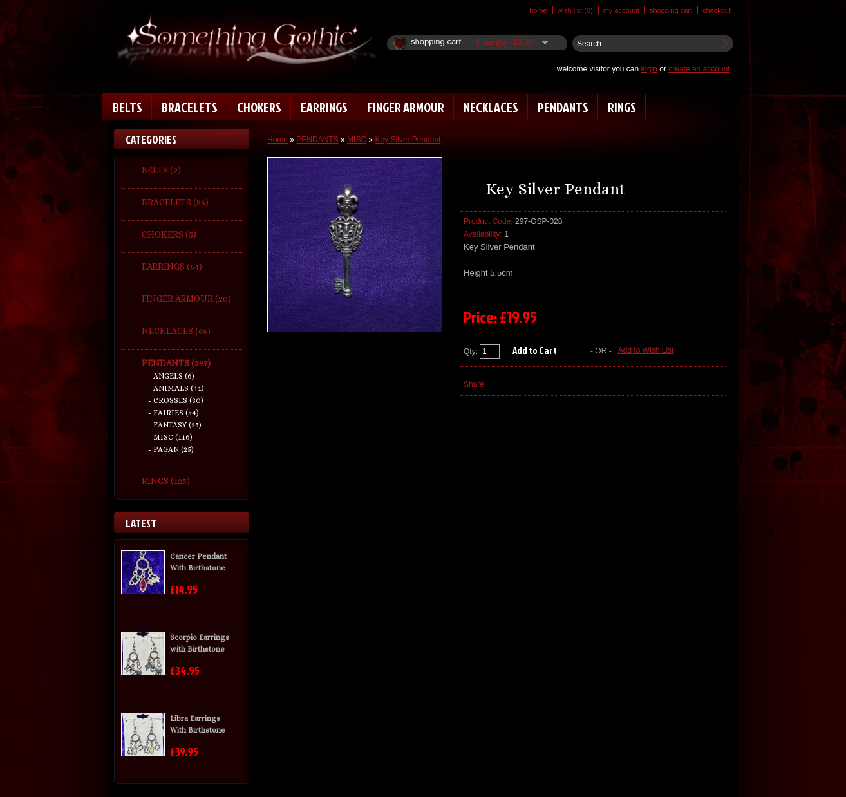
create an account (698, 68)
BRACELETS (190, 107)
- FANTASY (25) (175, 424)
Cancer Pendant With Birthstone (198, 562)
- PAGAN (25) (171, 449)
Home (538, 10)
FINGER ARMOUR (405, 107)
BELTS (127, 107)
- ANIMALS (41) (176, 388)
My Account (621, 10)
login (649, 68)
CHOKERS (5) (169, 234)
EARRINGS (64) (172, 266)
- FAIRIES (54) (173, 412)
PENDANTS (563, 107)
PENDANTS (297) (176, 363)
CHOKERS (259, 107)
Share (474, 384)
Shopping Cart (671, 10)
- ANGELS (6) (171, 375)
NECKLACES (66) (176, 331)
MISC (356, 139)
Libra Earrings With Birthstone (197, 724)
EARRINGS (324, 107)
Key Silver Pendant (407, 139)
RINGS (622, 107)
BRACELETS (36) (175, 202)
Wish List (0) (575, 10)
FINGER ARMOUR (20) (186, 299)
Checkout (716, 10)
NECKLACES (491, 107)
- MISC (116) (170, 437)
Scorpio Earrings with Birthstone (199, 643)
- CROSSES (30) (175, 400)
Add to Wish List (646, 350)
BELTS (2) (161, 170)
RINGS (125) (166, 481)
